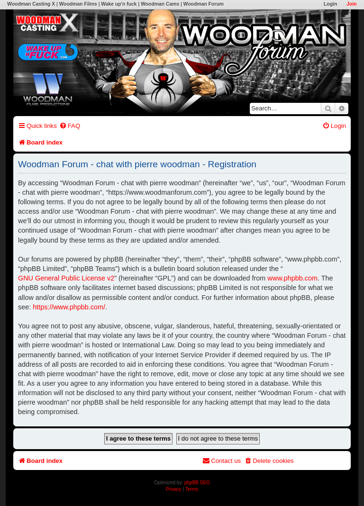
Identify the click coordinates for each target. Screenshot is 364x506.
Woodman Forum (203, 4)
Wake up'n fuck (118, 4)
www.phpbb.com (292, 278)
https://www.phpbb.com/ (69, 307)
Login (330, 4)
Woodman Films (78, 4)
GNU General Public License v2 (66, 278)
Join (351, 4)
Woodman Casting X (31, 4)
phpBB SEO (197, 482)
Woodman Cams (160, 4)
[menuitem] (69, 126)
